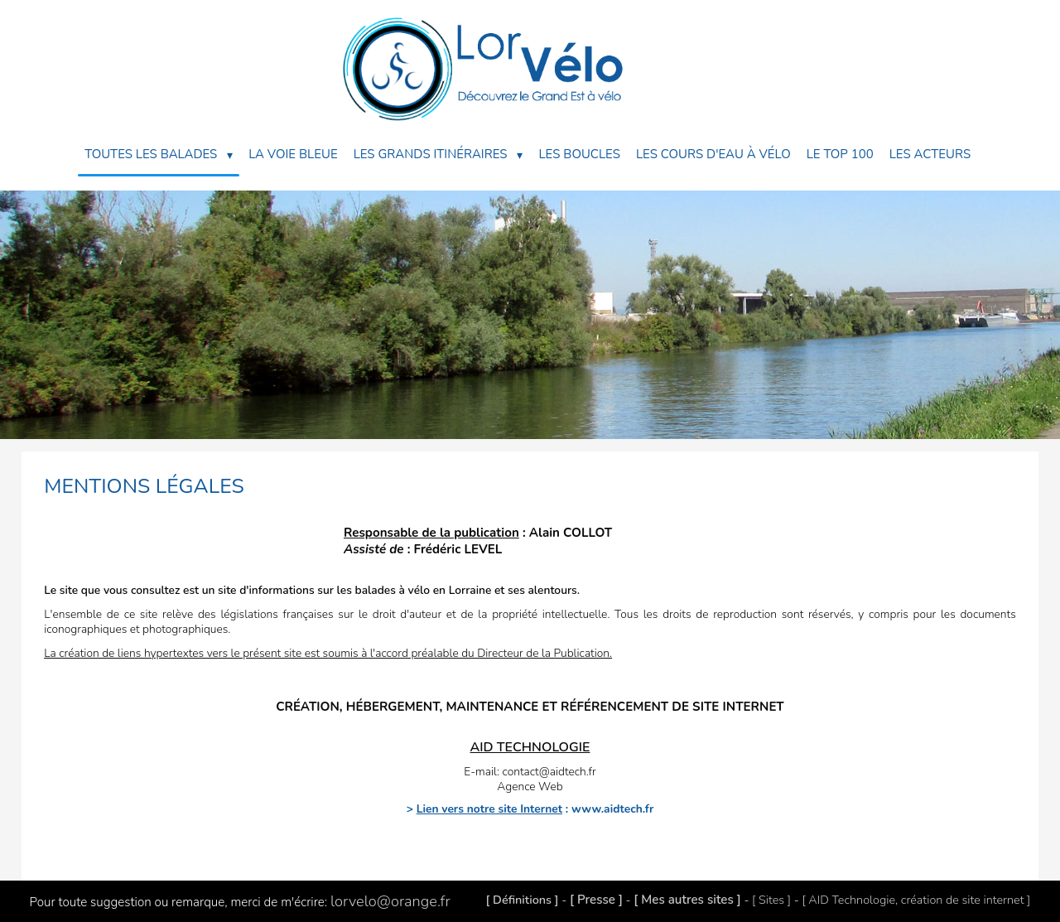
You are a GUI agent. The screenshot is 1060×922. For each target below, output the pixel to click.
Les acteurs (930, 154)
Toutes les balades (158, 154)
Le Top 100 (840, 154)
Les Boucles (578, 154)
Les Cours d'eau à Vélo (713, 154)
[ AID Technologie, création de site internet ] (916, 899)
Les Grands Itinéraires (438, 154)
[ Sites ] (771, 899)
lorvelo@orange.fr (390, 901)
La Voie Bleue (292, 154)
